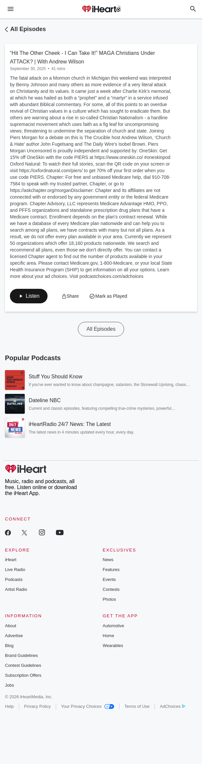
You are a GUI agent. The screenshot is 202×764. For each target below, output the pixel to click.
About (10, 625)
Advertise (14, 635)
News (108, 559)
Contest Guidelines (23, 665)
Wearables (113, 645)
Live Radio (15, 569)
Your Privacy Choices (87, 706)
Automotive (113, 625)
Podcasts (13, 579)
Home (108, 635)
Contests (111, 589)
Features (111, 569)
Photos (109, 599)
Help (9, 706)
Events (109, 579)
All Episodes (28, 29)
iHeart (11, 559)
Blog (9, 645)
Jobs (9, 685)
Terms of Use (137, 706)
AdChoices (172, 706)
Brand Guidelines (21, 655)
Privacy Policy (37, 706)
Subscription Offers (23, 675)
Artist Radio (16, 589)
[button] (29, 296)
